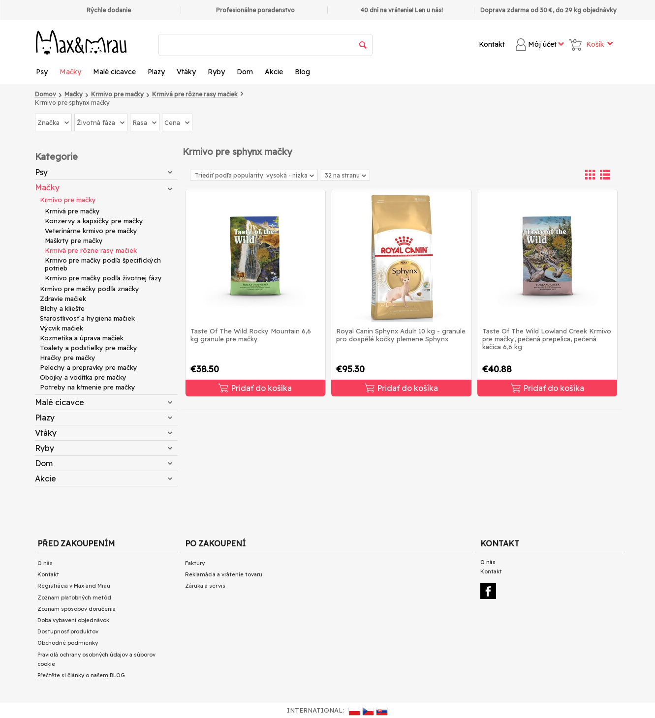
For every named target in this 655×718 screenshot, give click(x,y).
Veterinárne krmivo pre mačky (91, 231)
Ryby (216, 71)
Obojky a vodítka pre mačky (83, 377)
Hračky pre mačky (67, 357)
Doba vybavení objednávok (73, 620)
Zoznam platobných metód (74, 597)
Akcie (274, 71)
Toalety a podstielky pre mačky (88, 348)
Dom (245, 71)
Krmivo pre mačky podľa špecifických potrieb (103, 264)
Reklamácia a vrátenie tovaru (223, 574)
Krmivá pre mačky (72, 211)
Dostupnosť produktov (67, 631)
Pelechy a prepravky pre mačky (88, 367)
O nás (45, 563)
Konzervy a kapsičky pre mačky (94, 221)
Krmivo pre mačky (68, 200)
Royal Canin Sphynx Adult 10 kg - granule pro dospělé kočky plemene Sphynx (401, 335)
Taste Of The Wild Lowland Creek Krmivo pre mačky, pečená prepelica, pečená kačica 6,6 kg (546, 339)
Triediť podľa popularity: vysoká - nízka (254, 175)
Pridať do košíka (255, 388)
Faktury (195, 563)
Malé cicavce (114, 71)
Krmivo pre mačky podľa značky (89, 289)
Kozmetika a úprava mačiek (82, 338)
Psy (42, 71)
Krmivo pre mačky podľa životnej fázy (103, 278)
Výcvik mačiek (61, 328)
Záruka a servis (205, 585)
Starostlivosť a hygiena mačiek (87, 318)
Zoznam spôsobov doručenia (76, 608)
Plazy (156, 71)
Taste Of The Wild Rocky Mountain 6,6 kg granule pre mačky (250, 335)
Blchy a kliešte (62, 308)
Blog (302, 71)
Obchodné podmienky (67, 642)
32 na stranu (345, 175)
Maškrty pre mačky (74, 240)
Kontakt (492, 44)
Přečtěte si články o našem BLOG (81, 675)
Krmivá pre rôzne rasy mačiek (91, 250)
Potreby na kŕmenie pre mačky (87, 387)
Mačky (70, 71)
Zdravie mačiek (63, 298)
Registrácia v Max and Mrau (73, 585)
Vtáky (186, 71)
